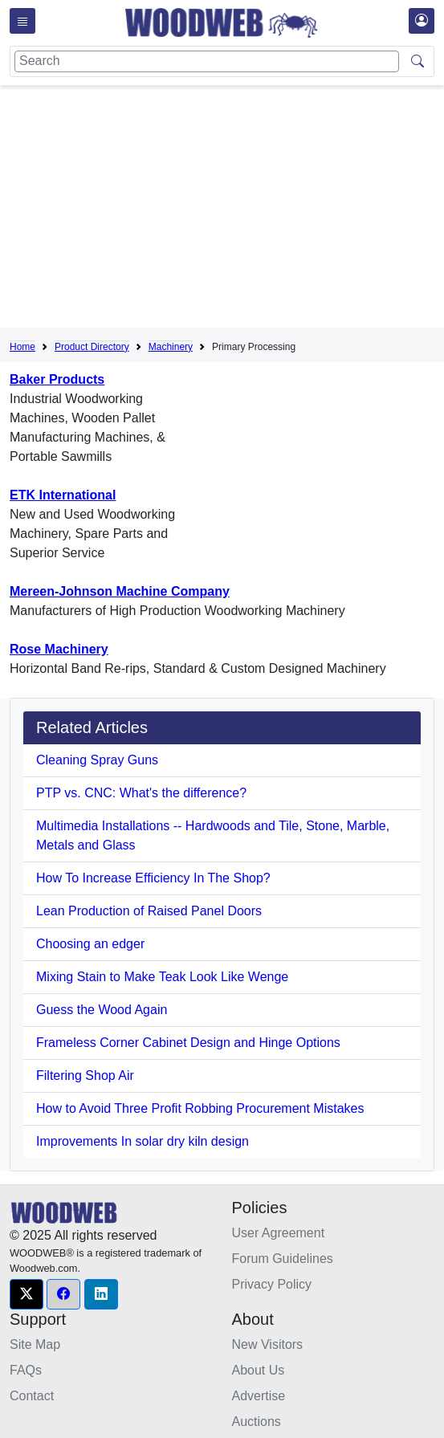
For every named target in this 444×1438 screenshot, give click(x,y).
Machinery (171, 346)
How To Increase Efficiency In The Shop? (153, 878)
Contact (32, 1396)
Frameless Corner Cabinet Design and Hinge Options (188, 1042)
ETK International (63, 495)
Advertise (259, 1396)
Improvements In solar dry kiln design (142, 1141)
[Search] (206, 61)
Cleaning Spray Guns (97, 760)
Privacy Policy (272, 1284)
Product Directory (92, 346)
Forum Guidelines (282, 1258)
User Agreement (278, 1233)
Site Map (35, 1344)
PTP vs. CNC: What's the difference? (141, 793)
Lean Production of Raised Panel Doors (149, 911)
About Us (258, 1370)
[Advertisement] (227, 209)
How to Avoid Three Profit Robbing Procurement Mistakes (200, 1108)
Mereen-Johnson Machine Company (120, 591)
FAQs (26, 1370)
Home (22, 346)
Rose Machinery (59, 649)
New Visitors (267, 1344)
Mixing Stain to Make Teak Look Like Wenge (162, 977)
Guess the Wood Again (101, 1009)
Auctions (256, 1421)
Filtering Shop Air (85, 1075)
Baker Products (57, 379)
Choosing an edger (90, 944)
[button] (26, 1294)
